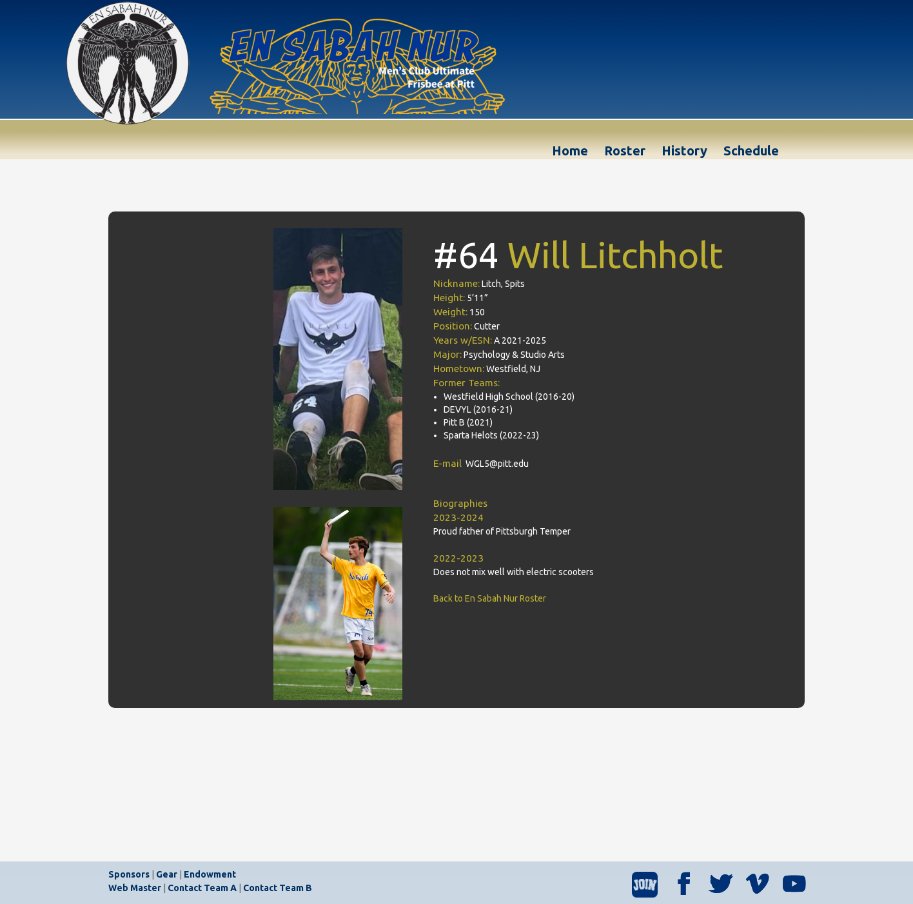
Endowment (210, 874)
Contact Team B (277, 888)
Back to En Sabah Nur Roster (489, 598)
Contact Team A (202, 888)
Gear (166, 874)
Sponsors (129, 874)
